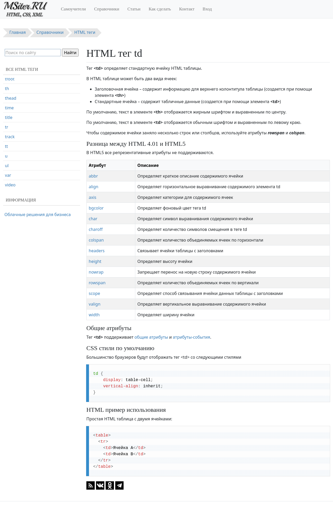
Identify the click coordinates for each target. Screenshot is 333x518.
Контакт (187, 9)
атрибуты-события (191, 337)
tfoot (9, 102)
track (10, 159)
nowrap (96, 272)
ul (7, 188)
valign (94, 304)
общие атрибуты (151, 337)
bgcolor (96, 208)
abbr (93, 176)
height (95, 261)
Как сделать (160, 9)
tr (6, 150)
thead (10, 121)
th (7, 111)
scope (94, 293)
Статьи (133, 9)
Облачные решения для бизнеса (37, 214)
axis (92, 197)
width (94, 315)
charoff (96, 229)
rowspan (97, 283)
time (9, 131)
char (93, 219)
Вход (207, 9)
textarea (13, 92)
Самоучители (73, 9)
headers (97, 251)
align (93, 186)
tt (6, 169)
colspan (96, 240)
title (8, 140)
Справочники (106, 9)
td (7, 82)
